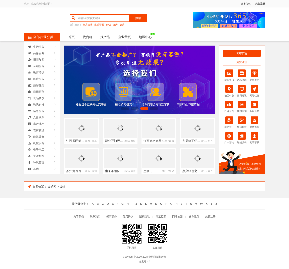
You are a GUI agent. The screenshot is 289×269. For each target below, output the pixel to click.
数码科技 (38, 104)
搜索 (138, 18)
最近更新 (161, 216)
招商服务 (111, 216)
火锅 (108, 24)
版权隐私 (144, 216)
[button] (125, 108)
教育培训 (38, 72)
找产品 (105, 37)
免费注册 (260, 3)
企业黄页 (124, 37)
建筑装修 (38, 136)
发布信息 (245, 3)
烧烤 (115, 24)
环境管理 (38, 162)
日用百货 (38, 91)
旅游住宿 (38, 85)
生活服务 (38, 46)
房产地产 (38, 123)
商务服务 (38, 53)
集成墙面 (99, 24)
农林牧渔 (38, 130)
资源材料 (38, 156)
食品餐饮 (38, 98)
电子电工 (38, 149)
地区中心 (145, 37)
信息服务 (38, 111)
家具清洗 (87, 24)
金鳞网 (52, 186)
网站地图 (177, 216)
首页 (71, 37)
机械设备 (38, 143)
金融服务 (38, 66)
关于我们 (78, 216)
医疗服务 (38, 78)
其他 (36, 168)
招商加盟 (38, 59)
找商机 (87, 37)
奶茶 (122, 24)
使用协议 (128, 216)
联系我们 (95, 216)
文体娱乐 (38, 117)
